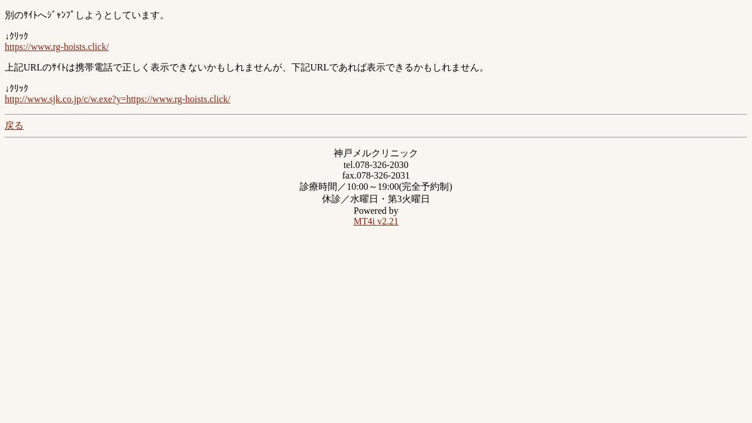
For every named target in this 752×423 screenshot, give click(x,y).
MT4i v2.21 (376, 221)
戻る (14, 125)
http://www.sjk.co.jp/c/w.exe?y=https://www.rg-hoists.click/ (117, 99)
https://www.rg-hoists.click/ (57, 47)
